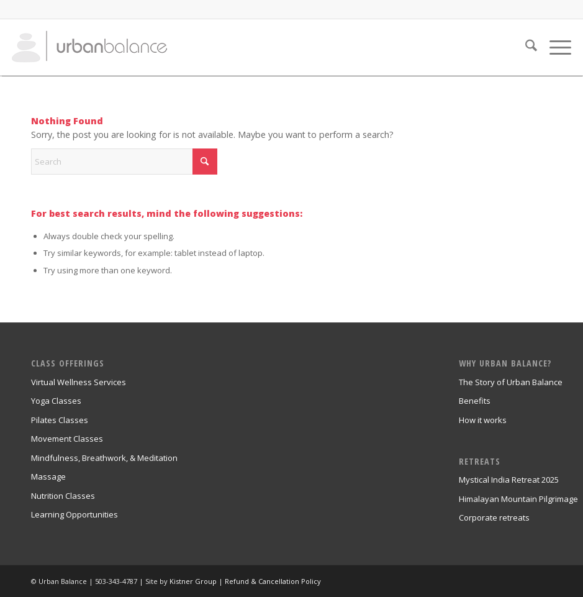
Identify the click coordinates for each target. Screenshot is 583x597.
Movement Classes (67, 438)
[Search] (525, 47)
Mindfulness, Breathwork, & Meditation (104, 457)
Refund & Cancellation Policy (273, 581)
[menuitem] (525, 47)
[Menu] (554, 47)
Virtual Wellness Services (78, 382)
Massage (48, 476)
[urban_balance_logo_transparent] (89, 47)
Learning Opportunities (74, 514)
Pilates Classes (59, 420)
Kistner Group (193, 581)
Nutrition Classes (63, 495)
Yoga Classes (56, 400)
